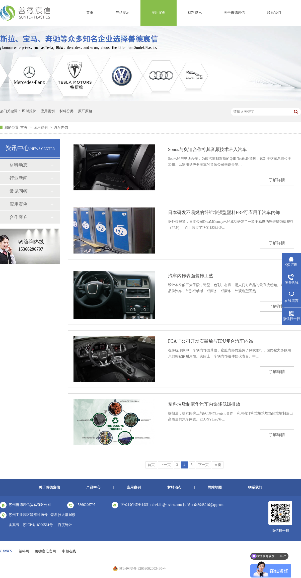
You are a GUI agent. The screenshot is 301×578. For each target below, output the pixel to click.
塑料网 (24, 551)
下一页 (203, 465)
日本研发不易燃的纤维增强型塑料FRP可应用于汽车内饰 (224, 212)
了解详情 (277, 180)
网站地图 (215, 487)
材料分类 (66, 111)
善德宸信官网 (45, 551)
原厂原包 (85, 111)
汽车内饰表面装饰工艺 (190, 275)
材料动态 (19, 165)
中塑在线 (69, 551)
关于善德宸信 (234, 13)
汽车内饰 (61, 127)
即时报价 (29, 111)
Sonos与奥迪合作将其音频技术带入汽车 (207, 149)
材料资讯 (195, 13)
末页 (217, 465)
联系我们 (274, 13)
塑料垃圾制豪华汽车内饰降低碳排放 (204, 404)
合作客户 (19, 217)
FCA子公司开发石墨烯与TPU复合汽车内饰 (210, 341)
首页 (89, 13)
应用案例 (159, 13)
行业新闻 (19, 178)
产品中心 (93, 487)
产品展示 (122, 13)
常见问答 (19, 191)
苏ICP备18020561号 (38, 525)
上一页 (165, 465)
